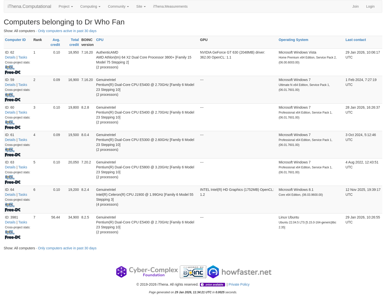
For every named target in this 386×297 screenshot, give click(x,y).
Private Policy (239, 284)
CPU (100, 40)
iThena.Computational (29, 6)
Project (66, 6)
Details (10, 57)
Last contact (355, 40)
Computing (90, 6)
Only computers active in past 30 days (67, 31)
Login (370, 6)
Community (118, 6)
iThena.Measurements (170, 6)
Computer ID (15, 40)
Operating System (293, 40)
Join (355, 6)
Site (141, 6)
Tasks (22, 57)
